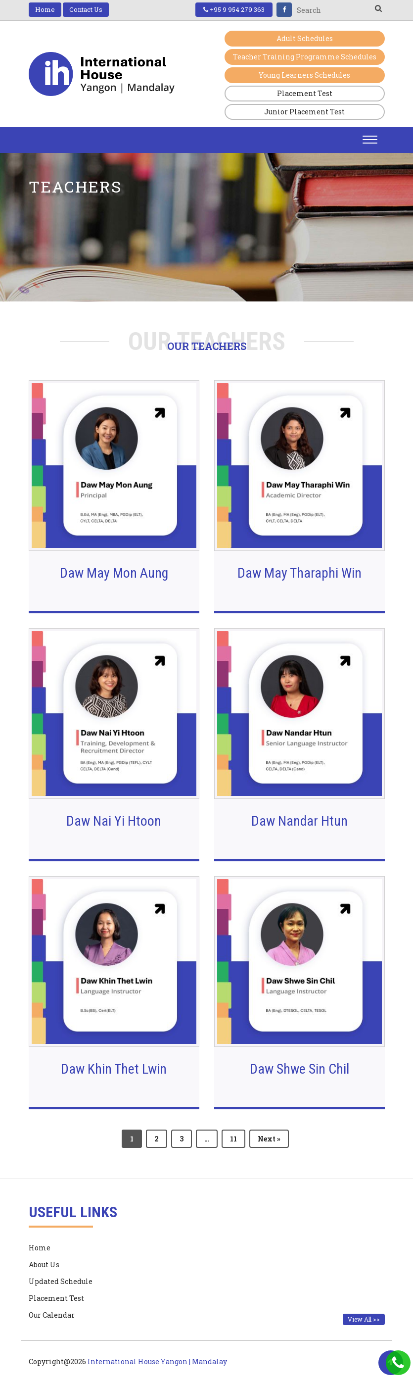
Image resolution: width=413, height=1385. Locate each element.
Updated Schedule (60, 1281)
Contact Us (85, 9)
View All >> (364, 1319)
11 (233, 1138)
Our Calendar (52, 1315)
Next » (269, 1138)
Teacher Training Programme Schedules (304, 56)
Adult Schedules (304, 38)
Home (45, 9)
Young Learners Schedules (304, 75)
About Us (44, 1264)
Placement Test (304, 93)
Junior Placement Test (304, 111)
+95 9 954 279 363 (234, 9)
